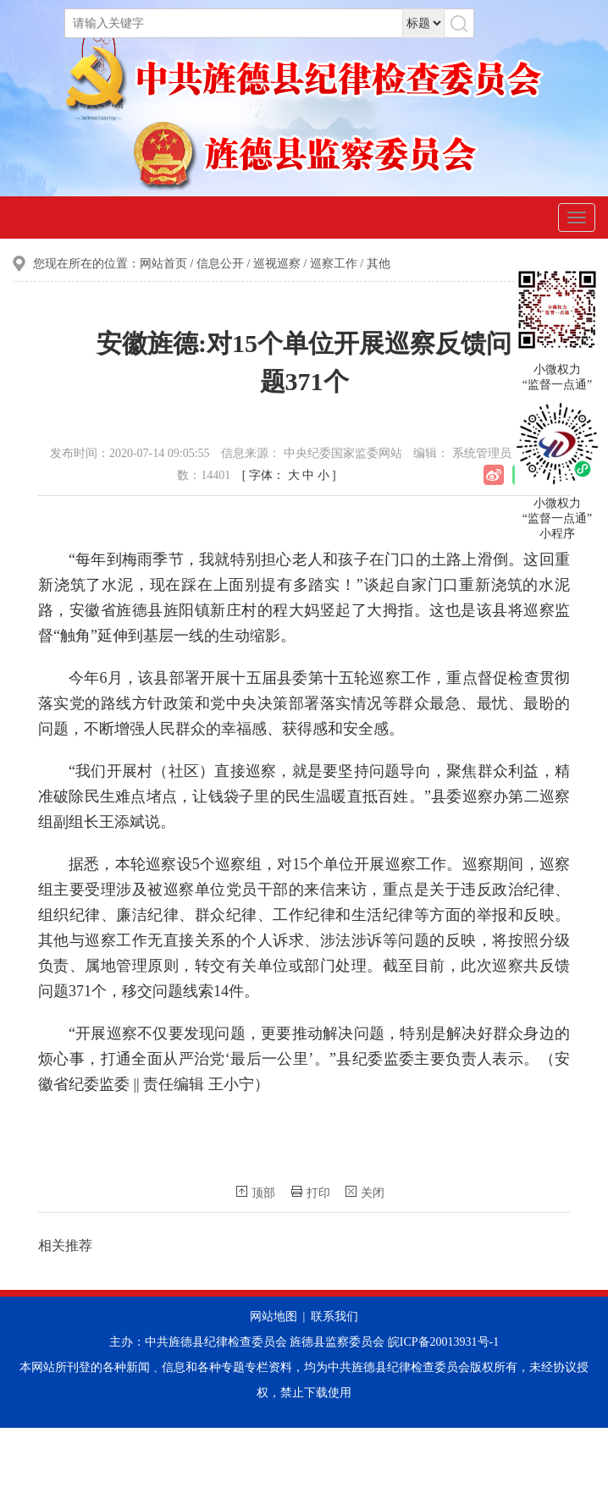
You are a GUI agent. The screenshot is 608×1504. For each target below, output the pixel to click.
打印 (310, 1192)
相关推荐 (65, 1245)
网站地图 (273, 1316)
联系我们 (334, 1316)
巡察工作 (333, 263)
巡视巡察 (277, 263)
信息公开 (220, 263)
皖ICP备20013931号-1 (443, 1342)
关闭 (364, 1192)
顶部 (255, 1192)
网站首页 (163, 263)
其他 (378, 263)
